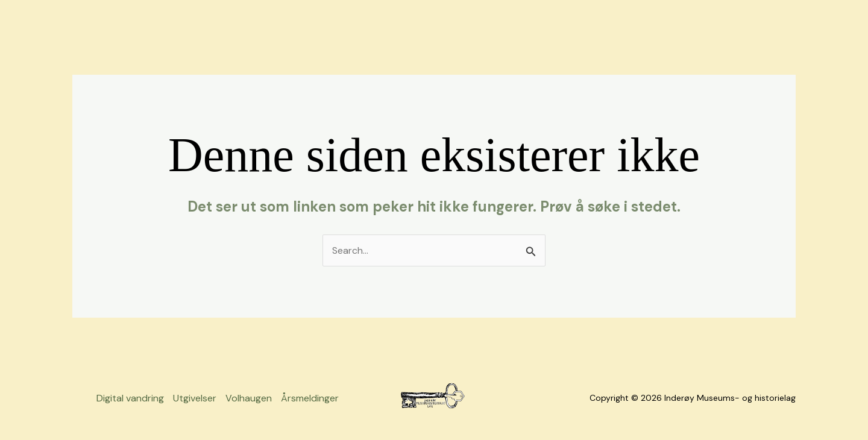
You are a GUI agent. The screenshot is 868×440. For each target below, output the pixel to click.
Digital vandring (130, 398)
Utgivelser (194, 398)
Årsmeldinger (310, 398)
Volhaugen (248, 398)
